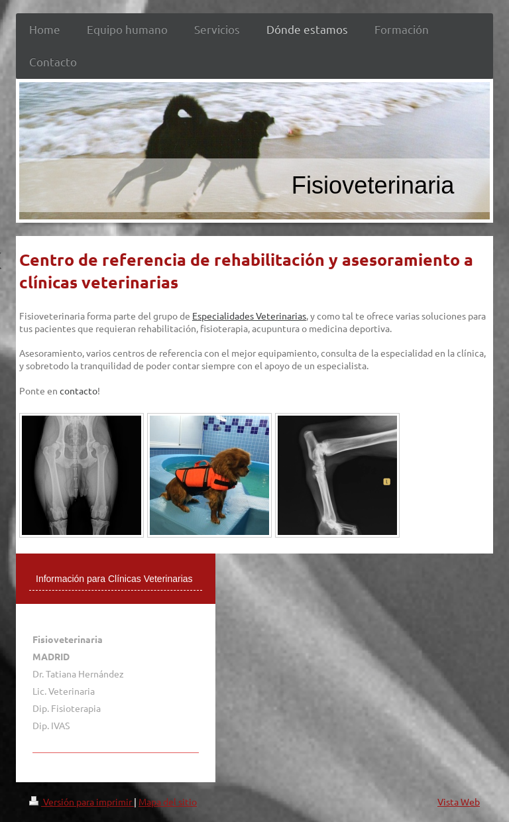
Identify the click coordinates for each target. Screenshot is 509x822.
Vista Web (458, 801)
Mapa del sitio (168, 801)
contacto (78, 390)
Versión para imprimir (81, 801)
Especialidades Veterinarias (249, 316)
